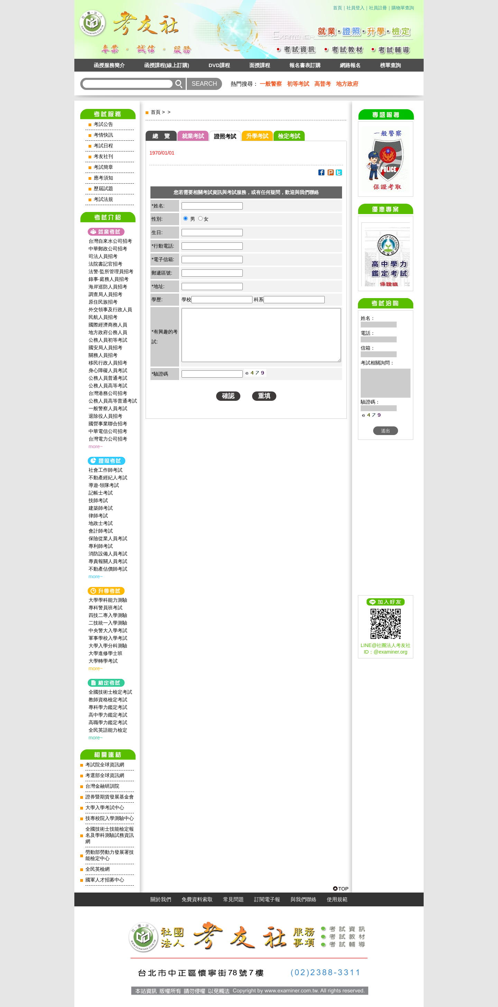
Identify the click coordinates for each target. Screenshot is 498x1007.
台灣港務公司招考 (108, 393)
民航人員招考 (103, 317)
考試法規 (103, 199)
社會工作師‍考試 (105, 470)
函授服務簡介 (109, 65)
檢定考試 (289, 136)
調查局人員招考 (105, 294)
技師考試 (98, 500)
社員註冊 (378, 7)
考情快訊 (103, 135)
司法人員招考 (103, 256)
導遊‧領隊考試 (104, 485)
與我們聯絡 (303, 899)
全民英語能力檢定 (108, 730)
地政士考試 (101, 523)
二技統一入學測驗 (108, 623)
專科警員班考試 (105, 607)
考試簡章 (103, 167)
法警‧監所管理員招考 (111, 271)
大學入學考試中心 (104, 807)
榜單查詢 (390, 65)
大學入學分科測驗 (108, 645)
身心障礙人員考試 (108, 370)
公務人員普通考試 (108, 378)
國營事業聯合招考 (108, 423)
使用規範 (337, 899)
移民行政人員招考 (108, 363)
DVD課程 (219, 65)
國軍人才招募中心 (104, 880)
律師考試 (98, 515)
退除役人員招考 (105, 416)
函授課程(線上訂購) (166, 65)
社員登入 (356, 7)
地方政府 (347, 84)
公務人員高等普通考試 (113, 401)
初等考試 (298, 84)
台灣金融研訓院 (102, 786)
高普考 (322, 84)
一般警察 (271, 84)
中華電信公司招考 (108, 431)
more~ (96, 446)
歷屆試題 (103, 188)
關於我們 (160, 899)
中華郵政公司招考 (108, 248)
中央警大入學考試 (108, 630)
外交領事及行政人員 (110, 309)
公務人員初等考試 (108, 340)
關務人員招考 (103, 355)
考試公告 (103, 124)
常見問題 (233, 899)
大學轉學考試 (103, 661)
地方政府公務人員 (108, 332)
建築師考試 (101, 508)
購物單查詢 (402, 7)
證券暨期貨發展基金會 (109, 797)
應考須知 (103, 178)
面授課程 (259, 65)
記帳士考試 (101, 493)
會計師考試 (101, 531)
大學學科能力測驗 (108, 600)
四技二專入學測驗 (108, 615)
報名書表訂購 (305, 65)
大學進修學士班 (105, 653)
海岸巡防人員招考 (108, 286)
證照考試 (225, 136)
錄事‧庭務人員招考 (109, 279)
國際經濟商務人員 (108, 324)
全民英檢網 (97, 869)
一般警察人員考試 (108, 408)
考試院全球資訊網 (104, 764)
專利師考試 (101, 546)
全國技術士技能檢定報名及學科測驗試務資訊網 (109, 835)
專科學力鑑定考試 (108, 707)
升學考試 (257, 136)
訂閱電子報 (267, 899)
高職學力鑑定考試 (108, 722)
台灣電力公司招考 (108, 439)
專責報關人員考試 (108, 561)
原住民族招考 (103, 302)
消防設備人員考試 (108, 553)
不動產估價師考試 (108, 569)
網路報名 (350, 65)
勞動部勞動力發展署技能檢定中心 (109, 855)
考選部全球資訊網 (104, 775)
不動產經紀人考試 (108, 477)
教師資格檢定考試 (108, 699)
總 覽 (161, 136)
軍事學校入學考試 (108, 638)
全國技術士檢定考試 (110, 692)
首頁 (337, 7)
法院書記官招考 (105, 264)
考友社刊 (103, 156)
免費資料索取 (197, 899)
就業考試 (193, 136)
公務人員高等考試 (108, 385)
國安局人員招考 (105, 347)
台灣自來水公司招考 (110, 241)
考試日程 (103, 145)
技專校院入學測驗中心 (109, 818)
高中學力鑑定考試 (108, 715)
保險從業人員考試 (108, 538)
